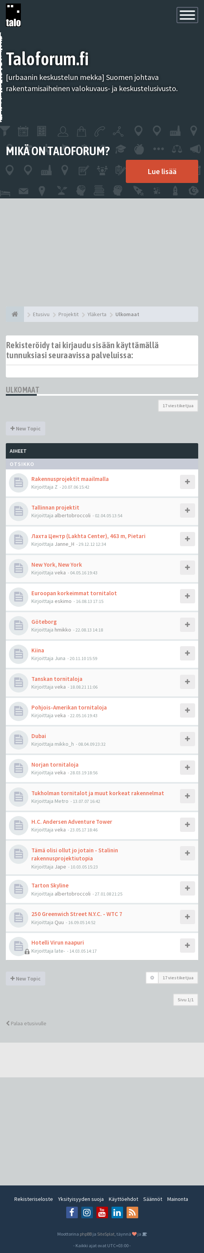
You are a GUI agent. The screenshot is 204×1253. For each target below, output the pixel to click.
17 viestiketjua (178, 405)
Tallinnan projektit (55, 507)
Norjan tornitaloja (55, 764)
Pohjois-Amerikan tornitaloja (69, 707)
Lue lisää (162, 171)
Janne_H (64, 543)
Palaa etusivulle (26, 1023)
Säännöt (152, 1198)
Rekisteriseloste (33, 1198)
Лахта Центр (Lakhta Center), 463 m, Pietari (88, 536)
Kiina (37, 650)
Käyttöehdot (123, 1198)
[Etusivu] (15, 314)
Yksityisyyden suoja (81, 1198)
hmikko (63, 629)
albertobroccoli (73, 515)
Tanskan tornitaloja (56, 678)
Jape (60, 866)
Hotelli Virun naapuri (57, 942)
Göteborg (44, 621)
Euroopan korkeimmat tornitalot (74, 593)
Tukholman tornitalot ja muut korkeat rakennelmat (97, 793)
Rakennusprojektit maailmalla (70, 479)
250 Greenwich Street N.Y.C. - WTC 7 (76, 914)
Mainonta (177, 1198)
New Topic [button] (25, 428)
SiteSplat (106, 1234)
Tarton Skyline (50, 885)
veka (60, 572)
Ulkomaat (22, 389)
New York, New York (56, 564)
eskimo (63, 601)
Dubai (38, 736)
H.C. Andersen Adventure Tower (71, 821)
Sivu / (186, 999)
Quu (59, 922)
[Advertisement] (102, 252)
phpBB (86, 1234)
